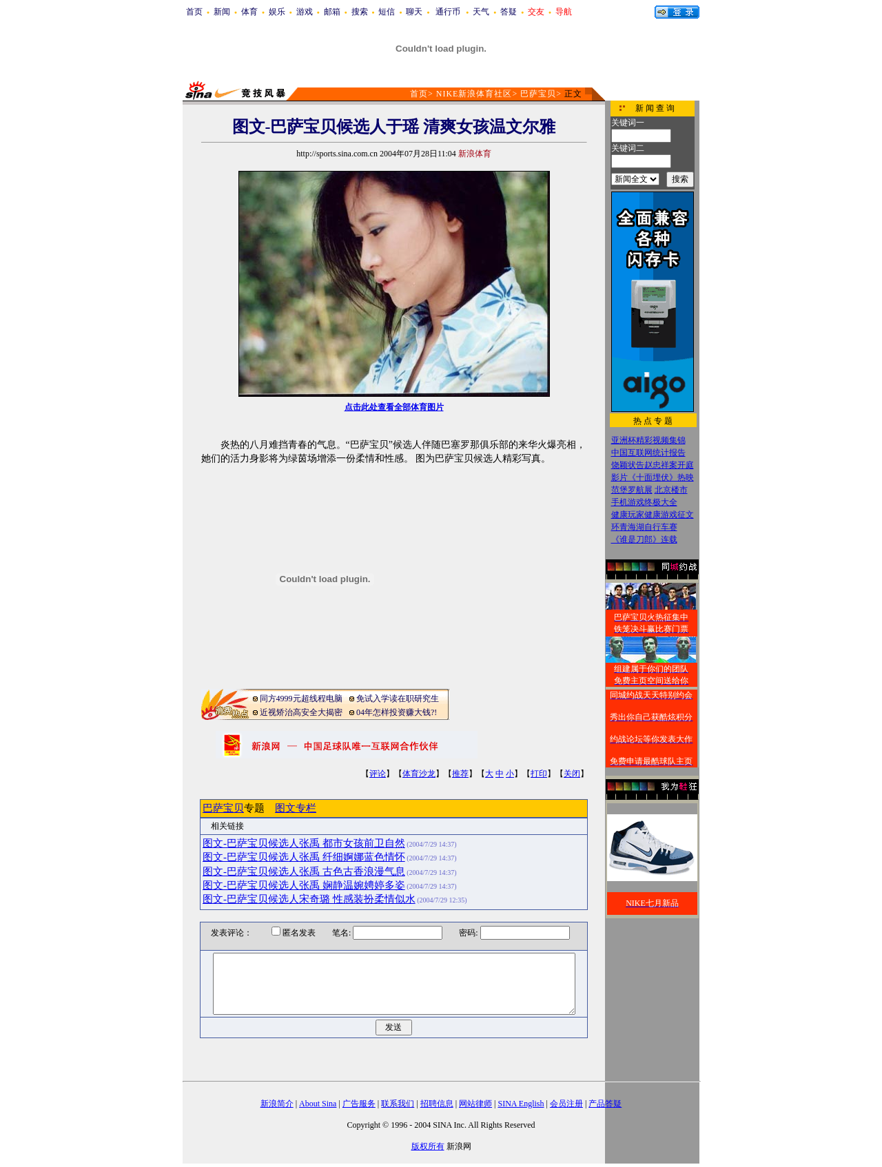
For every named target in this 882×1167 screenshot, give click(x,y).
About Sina (317, 1103)
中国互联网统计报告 (648, 452)
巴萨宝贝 (538, 94)
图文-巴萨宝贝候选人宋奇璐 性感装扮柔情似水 (309, 899)
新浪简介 (277, 1103)
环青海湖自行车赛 (644, 527)
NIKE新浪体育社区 (474, 94)
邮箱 (332, 12)
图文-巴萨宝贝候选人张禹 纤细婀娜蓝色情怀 (304, 857)
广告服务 (359, 1103)
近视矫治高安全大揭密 (301, 712)
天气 (481, 12)
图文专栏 (295, 808)
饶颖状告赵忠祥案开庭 (652, 465)
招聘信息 (436, 1103)
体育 (249, 12)
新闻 (222, 12)
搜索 (359, 12)
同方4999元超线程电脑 (301, 698)
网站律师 (475, 1103)
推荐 (460, 773)
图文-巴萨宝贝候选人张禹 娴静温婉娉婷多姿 (304, 885)
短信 (386, 12)
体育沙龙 (418, 773)
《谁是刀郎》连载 (644, 539)
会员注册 (566, 1103)
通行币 (447, 12)
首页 (194, 12)
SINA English (521, 1103)
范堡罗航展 (632, 490)
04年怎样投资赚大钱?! (396, 712)
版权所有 (427, 1146)
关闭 (572, 773)
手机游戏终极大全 (644, 502)
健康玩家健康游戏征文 (652, 514)
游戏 (304, 12)
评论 (377, 773)
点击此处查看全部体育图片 (394, 407)
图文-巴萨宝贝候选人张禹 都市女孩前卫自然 (304, 843)
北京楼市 (671, 490)
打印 (539, 773)
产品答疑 (605, 1103)
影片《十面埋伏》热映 (652, 477)
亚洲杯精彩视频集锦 (648, 440)
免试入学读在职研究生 (397, 698)
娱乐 (277, 12)
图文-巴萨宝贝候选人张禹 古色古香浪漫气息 (304, 871)
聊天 (414, 12)
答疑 (508, 12)
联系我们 (397, 1103)
